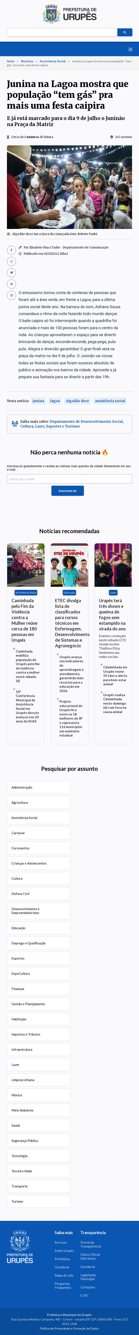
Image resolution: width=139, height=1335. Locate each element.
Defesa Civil (20, 894)
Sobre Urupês (64, 1251)
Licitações (87, 1287)
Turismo (17, 1201)
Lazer (15, 1065)
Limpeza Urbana (22, 1080)
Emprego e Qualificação (28, 943)
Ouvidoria (62, 1267)
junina (38, 401)
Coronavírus (20, 848)
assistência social (110, 401)
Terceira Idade (21, 1171)
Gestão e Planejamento (28, 1004)
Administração (21, 787)
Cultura (16, 878)
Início (11, 61)
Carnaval (18, 833)
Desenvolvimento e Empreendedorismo (25, 911)
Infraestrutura (21, 1049)
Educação (18, 928)
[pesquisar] (61, 32)
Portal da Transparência (90, 1244)
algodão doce (77, 401)
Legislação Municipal (88, 1277)
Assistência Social (53, 61)
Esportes (18, 958)
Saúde (15, 1125)
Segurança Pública (24, 1141)
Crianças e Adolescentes (29, 863)
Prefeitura (62, 1259)
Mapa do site (64, 1275)
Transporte (19, 1186)
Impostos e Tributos (25, 1034)
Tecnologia (19, 1156)
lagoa (55, 401)
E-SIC (84, 1295)
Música (16, 1095)
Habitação (18, 1019)
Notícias (27, 61)
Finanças (17, 989)
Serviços (61, 1242)
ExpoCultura (20, 973)
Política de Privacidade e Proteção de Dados (69, 1328)
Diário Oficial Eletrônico (90, 1256)
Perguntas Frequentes (63, 1285)
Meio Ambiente (22, 1110)
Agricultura (19, 802)
